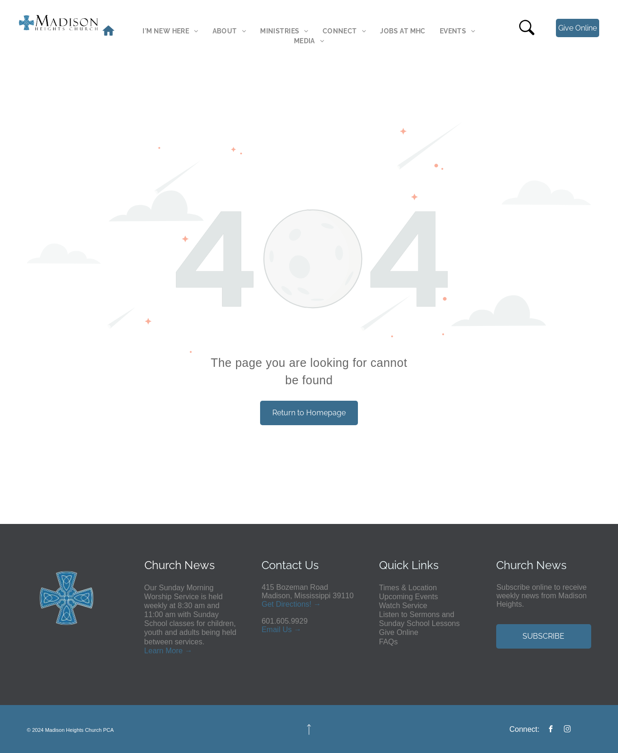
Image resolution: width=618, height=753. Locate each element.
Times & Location (408, 588)
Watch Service (403, 606)
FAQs (388, 642)
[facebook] (551, 730)
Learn (154, 651)
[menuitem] (170, 31)
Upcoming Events (408, 597)
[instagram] (567, 730)
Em (267, 630)
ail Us (282, 630)
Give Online (399, 632)
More (174, 651)
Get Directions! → (291, 604)
